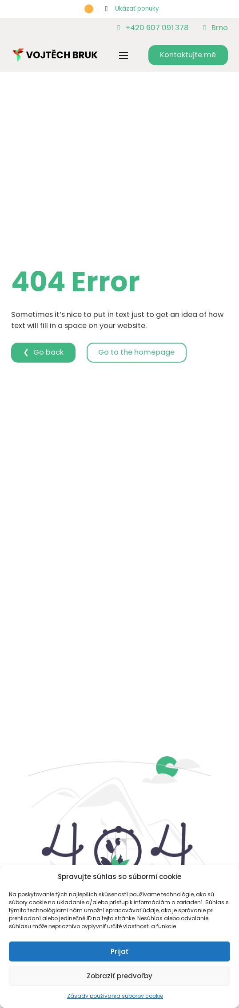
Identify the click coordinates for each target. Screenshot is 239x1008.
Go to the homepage (136, 352)
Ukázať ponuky (137, 8)
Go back (48, 352)
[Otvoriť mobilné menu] (123, 55)
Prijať (119, 951)
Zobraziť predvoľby (119, 976)
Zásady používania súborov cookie (115, 996)
